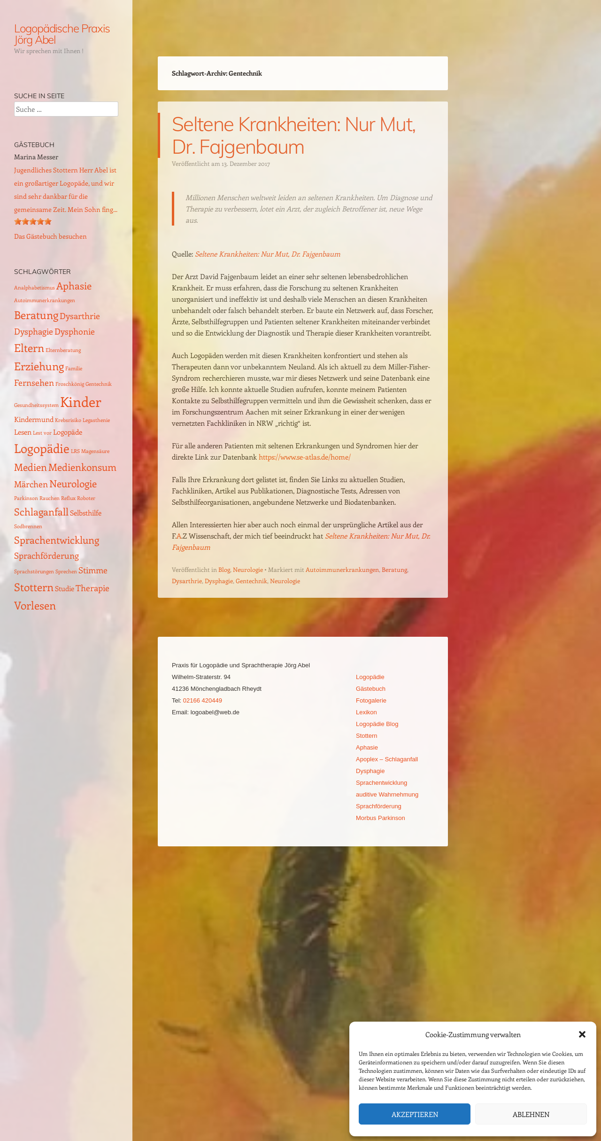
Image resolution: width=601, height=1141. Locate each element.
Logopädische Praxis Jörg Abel (61, 34)
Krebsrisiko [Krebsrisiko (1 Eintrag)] (68, 420)
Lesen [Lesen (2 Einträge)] (22, 432)
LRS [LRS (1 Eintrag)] (75, 451)
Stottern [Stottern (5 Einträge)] (34, 586)
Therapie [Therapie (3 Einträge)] (92, 588)
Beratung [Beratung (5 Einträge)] (36, 314)
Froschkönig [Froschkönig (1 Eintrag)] (69, 384)
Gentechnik (251, 581)
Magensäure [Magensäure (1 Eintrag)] (95, 451)
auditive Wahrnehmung (387, 794)
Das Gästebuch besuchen (50, 236)
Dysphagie (219, 581)
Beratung (394, 569)
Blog (224, 569)
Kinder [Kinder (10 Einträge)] (80, 401)
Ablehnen (531, 1114)
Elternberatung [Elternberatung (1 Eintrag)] (63, 350)
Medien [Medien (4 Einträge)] (30, 467)
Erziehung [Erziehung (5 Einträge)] (39, 366)
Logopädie (370, 676)
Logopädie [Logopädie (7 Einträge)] (41, 448)
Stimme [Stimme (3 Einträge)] (93, 570)
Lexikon (366, 712)
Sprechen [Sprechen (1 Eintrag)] (66, 571)
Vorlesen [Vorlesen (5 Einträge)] (35, 605)
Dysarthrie (187, 581)
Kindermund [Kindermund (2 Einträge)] (34, 419)
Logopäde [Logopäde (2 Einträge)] (67, 432)
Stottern (367, 735)
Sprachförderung (378, 806)
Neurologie (248, 569)
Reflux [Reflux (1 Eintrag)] (68, 498)
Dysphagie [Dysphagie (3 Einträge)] (33, 331)
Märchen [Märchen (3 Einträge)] (31, 484)
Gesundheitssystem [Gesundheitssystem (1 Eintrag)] (36, 405)
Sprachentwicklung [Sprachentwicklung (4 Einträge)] (56, 539)
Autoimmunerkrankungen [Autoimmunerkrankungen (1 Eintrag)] (44, 300)
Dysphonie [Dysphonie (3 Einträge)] (74, 331)
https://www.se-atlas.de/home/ (305, 456)
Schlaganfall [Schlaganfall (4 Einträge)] (41, 511)
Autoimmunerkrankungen (342, 569)
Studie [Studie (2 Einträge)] (64, 588)
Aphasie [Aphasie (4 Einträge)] (74, 285)
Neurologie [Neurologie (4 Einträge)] (73, 483)
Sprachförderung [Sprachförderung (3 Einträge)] (46, 555)
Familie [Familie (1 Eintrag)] (73, 368)
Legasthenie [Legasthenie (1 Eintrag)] (96, 420)
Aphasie (367, 747)
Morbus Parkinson (380, 817)
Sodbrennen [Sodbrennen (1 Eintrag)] (28, 526)
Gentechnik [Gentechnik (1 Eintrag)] (98, 384)
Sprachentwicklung (381, 782)
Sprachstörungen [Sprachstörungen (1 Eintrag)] (34, 571)
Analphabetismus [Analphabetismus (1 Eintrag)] (34, 287)
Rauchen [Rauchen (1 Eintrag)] (49, 498)
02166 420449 (202, 700)
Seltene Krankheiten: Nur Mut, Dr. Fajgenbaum (293, 135)
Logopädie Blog (377, 723)
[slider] (33, 221)
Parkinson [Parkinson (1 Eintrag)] (26, 498)
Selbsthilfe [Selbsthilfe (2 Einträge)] (85, 512)
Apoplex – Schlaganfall (387, 759)
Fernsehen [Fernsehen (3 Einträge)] (34, 382)
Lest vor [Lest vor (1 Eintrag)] (42, 433)
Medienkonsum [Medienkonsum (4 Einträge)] (82, 467)
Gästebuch (370, 688)
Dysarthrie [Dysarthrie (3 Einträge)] (80, 315)
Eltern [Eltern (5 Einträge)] (29, 347)
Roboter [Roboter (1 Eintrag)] (86, 498)
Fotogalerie (371, 700)
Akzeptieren (415, 1114)
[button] (582, 1034)
